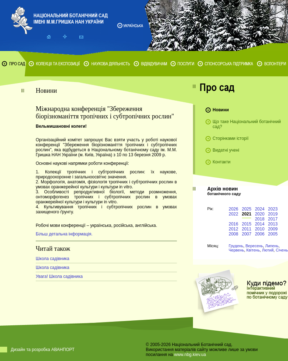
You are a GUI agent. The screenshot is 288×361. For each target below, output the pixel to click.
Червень (236, 250)
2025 (247, 209)
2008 (233, 234)
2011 (247, 229)
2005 (273, 234)
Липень (271, 246)
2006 (259, 234)
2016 (233, 224)
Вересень (254, 246)
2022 (233, 214)
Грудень (236, 246)
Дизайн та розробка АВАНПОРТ (43, 349)
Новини (221, 109)
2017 (273, 219)
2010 (259, 229)
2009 (273, 229)
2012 (233, 229)
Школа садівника (52, 258)
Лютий (268, 250)
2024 (259, 209)
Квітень (253, 250)
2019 (273, 214)
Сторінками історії (231, 138)
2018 (259, 219)
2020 (259, 214)
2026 (233, 209)
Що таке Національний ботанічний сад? (247, 124)
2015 (247, 224)
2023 (273, 209)
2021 (247, 214)
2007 (247, 234)
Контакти (221, 161)
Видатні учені (226, 150)
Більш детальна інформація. (64, 234)
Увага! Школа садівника (59, 276)
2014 (259, 224)
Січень (282, 250)
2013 (273, 224)
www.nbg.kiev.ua (190, 354)
